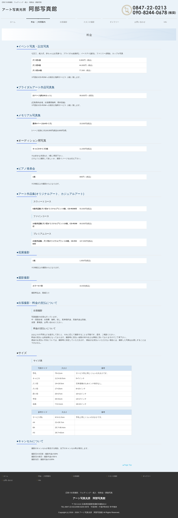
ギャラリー (114, 22)
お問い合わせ (139, 22)
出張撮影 (63, 22)
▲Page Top (127, 465)
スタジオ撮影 (89, 22)
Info (165, 22)
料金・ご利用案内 (38, 22)
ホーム (12, 22)
